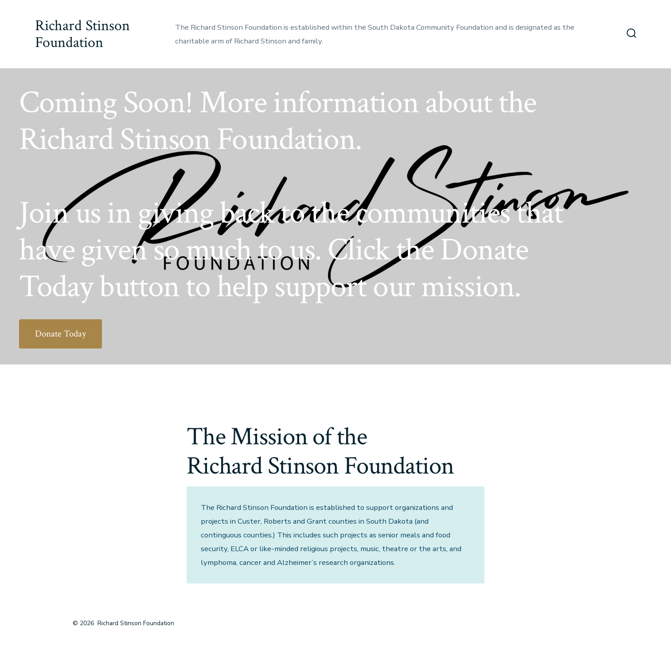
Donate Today (60, 334)
